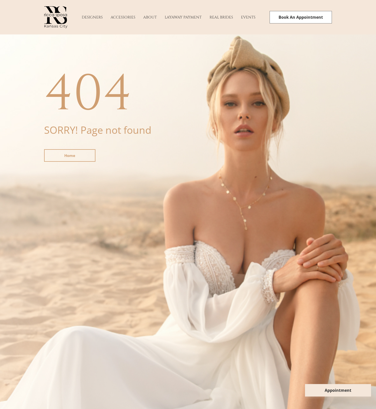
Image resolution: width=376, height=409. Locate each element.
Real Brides (221, 17)
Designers (92, 17)
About (150, 17)
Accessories (123, 17)
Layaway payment (183, 17)
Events (248, 17)
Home (69, 155)
